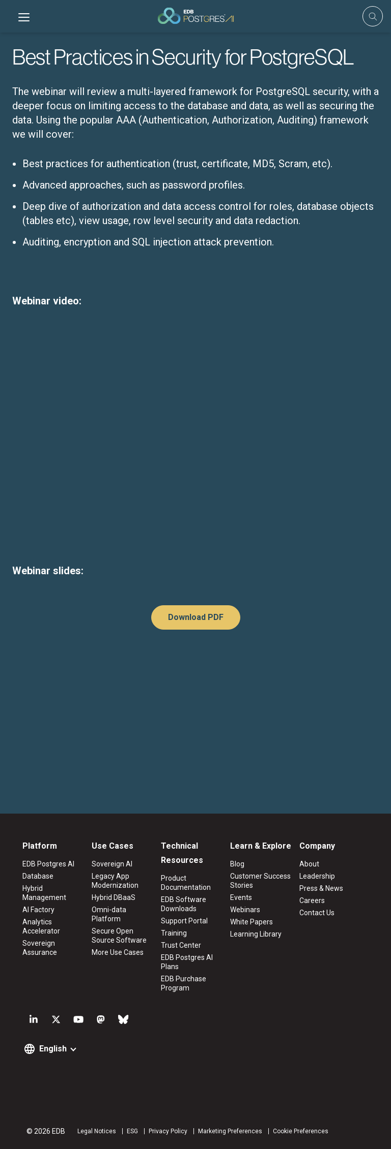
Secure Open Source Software (119, 935)
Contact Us (316, 913)
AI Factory (38, 910)
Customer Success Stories (260, 880)
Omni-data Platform (109, 914)
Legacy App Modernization (115, 880)
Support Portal (184, 921)
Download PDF (196, 617)
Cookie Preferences (300, 1131)
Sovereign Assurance (39, 947)
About (309, 864)
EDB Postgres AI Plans (187, 962)
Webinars (245, 910)
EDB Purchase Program (183, 983)
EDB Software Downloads (183, 904)
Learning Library (256, 934)
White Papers (251, 922)
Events (241, 897)
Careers (312, 900)
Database (37, 876)
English (53, 1048)
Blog (237, 864)
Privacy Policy (168, 1131)
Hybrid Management (44, 893)
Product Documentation (186, 882)
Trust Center (181, 945)
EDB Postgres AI (48, 864)
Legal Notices (96, 1131)
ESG (132, 1131)
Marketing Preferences (230, 1131)
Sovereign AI (112, 864)
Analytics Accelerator (41, 926)
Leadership (317, 876)
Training (174, 933)
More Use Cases (118, 952)
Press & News (321, 888)
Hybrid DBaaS (113, 897)
